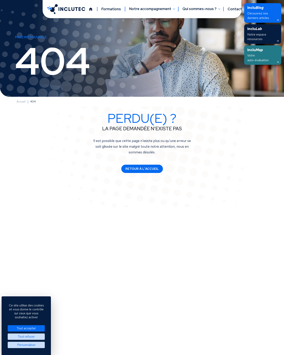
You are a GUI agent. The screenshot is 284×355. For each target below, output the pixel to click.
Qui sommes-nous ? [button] (199, 9)
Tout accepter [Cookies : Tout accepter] (26, 328)
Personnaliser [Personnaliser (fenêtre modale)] (26, 345)
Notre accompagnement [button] (150, 9)
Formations (111, 9)
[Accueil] (91, 9)
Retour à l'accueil (142, 169)
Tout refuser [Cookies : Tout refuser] (26, 336)
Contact (235, 9)
